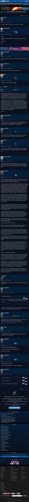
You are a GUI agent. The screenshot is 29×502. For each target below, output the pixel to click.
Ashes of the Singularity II (14, 469)
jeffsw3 (4, 140)
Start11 (2, 472)
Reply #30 (2, 80)
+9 (1, 31)
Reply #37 (2, 280)
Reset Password (3, 489)
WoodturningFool (7, 115)
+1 (1, 143)
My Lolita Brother (5, 300)
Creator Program (23, 477)
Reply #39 (2, 317)
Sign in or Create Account (14, 407)
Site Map (20, 500)
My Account (2, 485)
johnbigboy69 (6, 338)
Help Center (2, 484)
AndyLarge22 (6, 51)
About (22, 469)
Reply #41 (2, 345)
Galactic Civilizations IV (14, 472)
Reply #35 (2, 161)
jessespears (5, 128)
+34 (1, 89)
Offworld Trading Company (14, 477)
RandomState (6, 369)
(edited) (12, 292)
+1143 (2, 315)
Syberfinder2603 (6, 156)
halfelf (4, 275)
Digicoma (5, 86)
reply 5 (10, 296)
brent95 (5, 17)
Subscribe (25, 495)
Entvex (4, 74)
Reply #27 (2, 34)
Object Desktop (3, 469)
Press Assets (23, 476)
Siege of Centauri (13, 478)
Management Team (24, 472)
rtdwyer (5, 327)
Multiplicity (2, 476)
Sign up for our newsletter (6, 495)
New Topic (25, 4)
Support (2, 482)
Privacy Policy (9, 500)
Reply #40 (2, 331)
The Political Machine (14, 476)
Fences (2, 473)
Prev (26, 15)
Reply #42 (2, 361)
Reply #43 (2, 374)
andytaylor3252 (6, 28)
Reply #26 (2, 22)
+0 (1, 20)
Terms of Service (14, 500)
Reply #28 (2, 56)
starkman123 (6, 287)
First (24, 15)
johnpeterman (6, 63)
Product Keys (2, 488)
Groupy (2, 477)
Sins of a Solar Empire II (14, 473)
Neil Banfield (6, 312)
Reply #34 (2, 146)
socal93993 (5, 170)
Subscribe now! (14, 456)
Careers (22, 473)
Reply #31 (2, 91)
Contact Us (22, 478)
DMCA (18, 500)
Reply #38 (2, 292)
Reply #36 (2, 177)
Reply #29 (2, 68)
